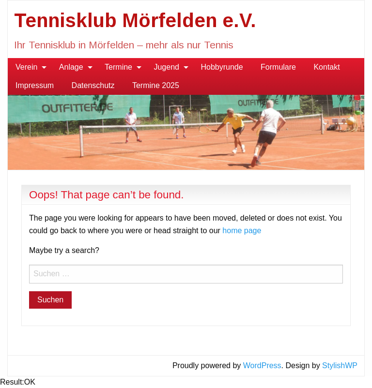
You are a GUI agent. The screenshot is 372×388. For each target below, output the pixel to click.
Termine (118, 67)
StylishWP (339, 365)
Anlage (71, 67)
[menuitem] (28, 67)
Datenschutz (93, 85)
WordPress (262, 365)
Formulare (278, 67)
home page (241, 230)
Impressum (35, 85)
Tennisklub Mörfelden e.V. (135, 20)
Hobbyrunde (222, 67)
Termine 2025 (155, 85)
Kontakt (326, 67)
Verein (26, 67)
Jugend (166, 67)
